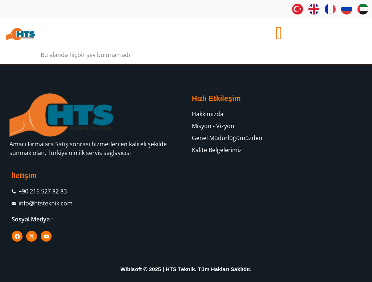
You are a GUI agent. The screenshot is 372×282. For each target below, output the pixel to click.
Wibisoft (131, 269)
